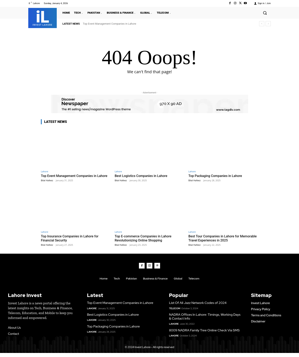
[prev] (261, 23)
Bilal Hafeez (47, 184)
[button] (265, 13)
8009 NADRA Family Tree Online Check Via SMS (204, 334)
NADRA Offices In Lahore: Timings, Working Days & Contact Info (204, 321)
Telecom (174, 312)
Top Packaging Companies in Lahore (216, 176)
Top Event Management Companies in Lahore (109, 23)
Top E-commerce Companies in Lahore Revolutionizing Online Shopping (145, 242)
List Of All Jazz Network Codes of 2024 (197, 307)
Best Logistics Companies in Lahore (142, 176)
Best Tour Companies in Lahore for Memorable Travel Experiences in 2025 (218, 242)
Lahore (44, 171)
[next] (268, 23)
